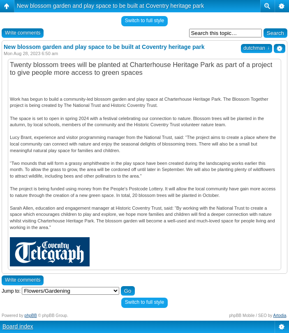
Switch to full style (144, 20)
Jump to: (11, 291)
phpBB (31, 315)
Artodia (280, 315)
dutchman (256, 48)
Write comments (22, 33)
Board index (17, 326)
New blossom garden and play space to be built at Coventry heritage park (110, 5)
